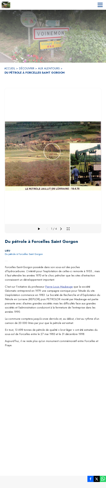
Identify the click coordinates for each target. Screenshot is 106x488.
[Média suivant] (61, 229)
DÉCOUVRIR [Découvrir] (26, 68)
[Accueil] (6, 5)
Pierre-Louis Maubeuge (59, 287)
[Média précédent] (47, 229)
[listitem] (90, 479)
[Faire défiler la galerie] (39, 229)
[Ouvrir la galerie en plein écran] (68, 229)
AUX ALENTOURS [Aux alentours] (49, 68)
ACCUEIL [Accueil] (9, 68)
